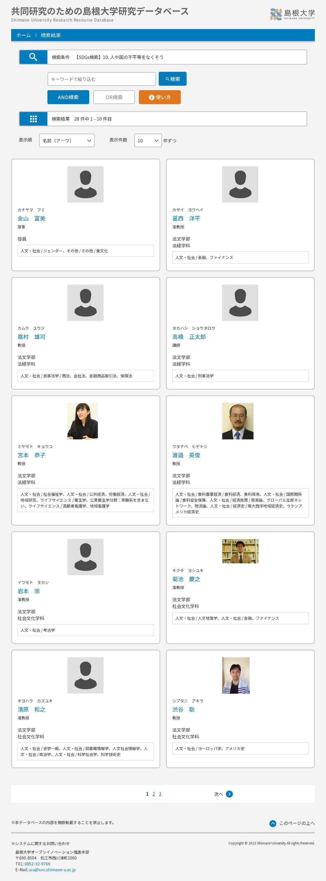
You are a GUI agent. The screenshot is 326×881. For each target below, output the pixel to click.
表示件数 (118, 139)
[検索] (173, 79)
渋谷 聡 (183, 709)
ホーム (23, 35)
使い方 (160, 95)
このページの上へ (297, 823)
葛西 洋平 (186, 218)
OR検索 (114, 96)
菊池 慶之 (186, 579)
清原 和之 (31, 709)
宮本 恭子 (31, 455)
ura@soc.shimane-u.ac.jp (52, 869)
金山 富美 (31, 218)
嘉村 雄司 (31, 336)
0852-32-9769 (37, 863)
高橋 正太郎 (189, 336)
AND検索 (68, 96)
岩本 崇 (29, 591)
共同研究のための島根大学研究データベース (100, 13)
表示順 (25, 139)
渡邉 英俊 (186, 455)
